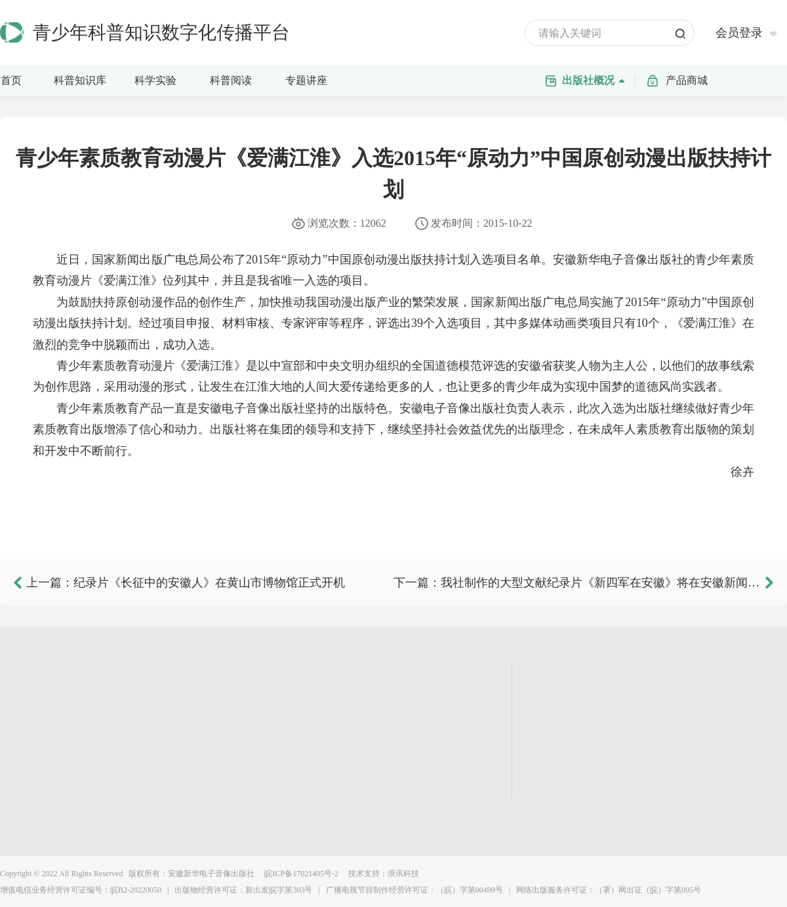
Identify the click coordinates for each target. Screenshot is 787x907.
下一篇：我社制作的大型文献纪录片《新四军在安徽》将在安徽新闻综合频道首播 (577, 582)
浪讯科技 (403, 873)
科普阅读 (231, 80)
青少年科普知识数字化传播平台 (161, 32)
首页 (11, 80)
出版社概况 (597, 79)
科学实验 (161, 79)
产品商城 (687, 80)
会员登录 (739, 32)
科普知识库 (83, 79)
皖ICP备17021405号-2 (300, 873)
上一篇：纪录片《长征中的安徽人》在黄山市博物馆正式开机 (185, 582)
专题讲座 (306, 80)
